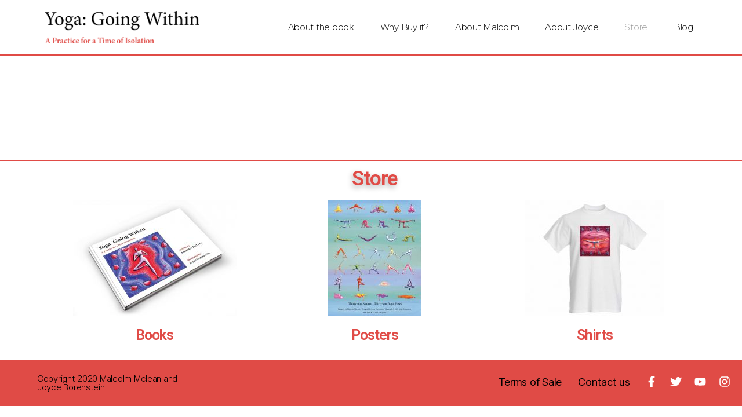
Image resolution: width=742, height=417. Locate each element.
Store (636, 26)
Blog (683, 26)
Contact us (604, 382)
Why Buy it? (404, 26)
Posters (374, 335)
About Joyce (571, 26)
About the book (321, 26)
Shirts (595, 335)
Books (154, 335)
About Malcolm (487, 26)
